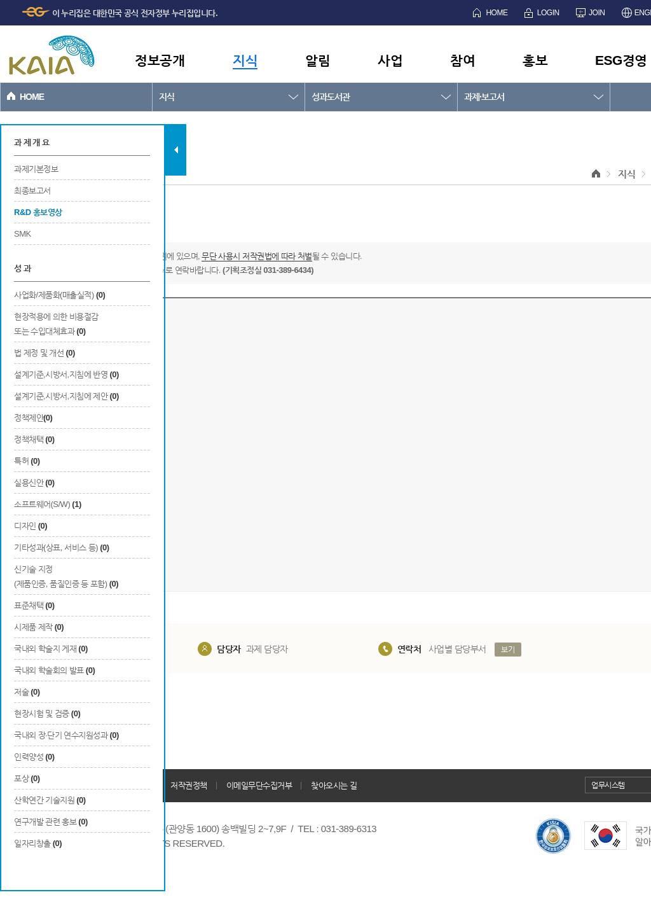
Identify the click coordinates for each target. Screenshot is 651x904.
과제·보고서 (484, 97)
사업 (390, 60)
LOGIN (548, 12)
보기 (507, 649)
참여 (462, 60)
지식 (245, 60)
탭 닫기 (175, 150)
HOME (496, 12)
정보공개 (159, 60)
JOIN (597, 12)
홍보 (535, 60)
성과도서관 (331, 97)
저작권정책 (188, 785)
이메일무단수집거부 (259, 785)
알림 (317, 60)
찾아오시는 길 (334, 785)
